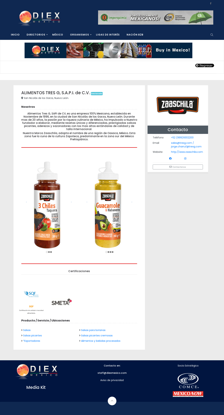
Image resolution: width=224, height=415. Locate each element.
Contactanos (177, 167)
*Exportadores (31, 341)
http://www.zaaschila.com (187, 152)
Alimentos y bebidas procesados (100, 341)
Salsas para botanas (93, 330)
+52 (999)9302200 (182, 137)
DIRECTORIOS (36, 34)
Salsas (27, 330)
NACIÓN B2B (135, 34)
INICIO (15, 34)
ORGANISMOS (79, 34)
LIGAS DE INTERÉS (108, 34)
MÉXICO (57, 34)
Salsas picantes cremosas (97, 335)
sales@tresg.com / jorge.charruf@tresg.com (186, 144)
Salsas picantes (32, 335)
